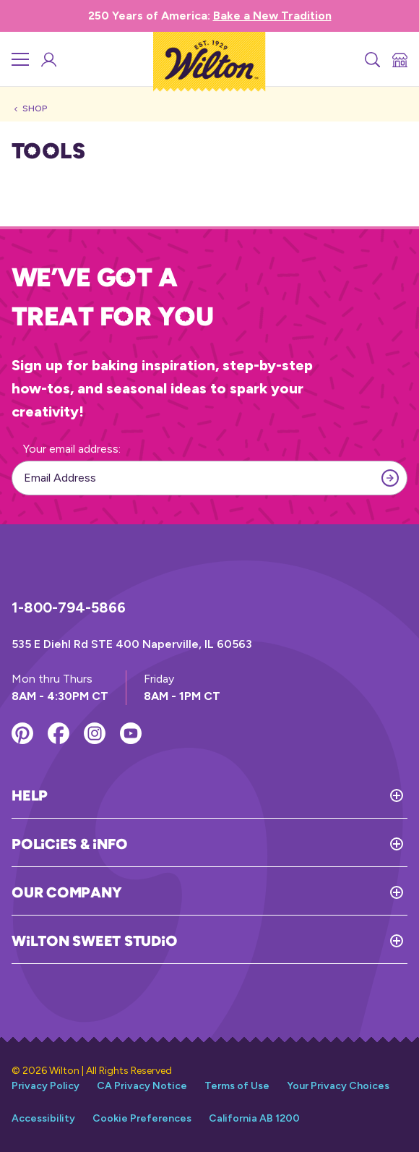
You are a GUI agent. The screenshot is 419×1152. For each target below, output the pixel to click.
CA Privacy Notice (142, 1086)
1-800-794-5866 (69, 607)
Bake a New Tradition (272, 15)
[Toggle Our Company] (264, 892)
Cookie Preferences (141, 1118)
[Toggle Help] (227, 795)
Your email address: (72, 449)
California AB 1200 (254, 1118)
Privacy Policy (45, 1086)
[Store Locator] (398, 59)
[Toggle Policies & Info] (267, 844)
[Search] (371, 59)
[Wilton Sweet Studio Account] (47, 59)
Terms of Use (236, 1086)
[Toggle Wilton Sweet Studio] (292, 941)
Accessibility (43, 1118)
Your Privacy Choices (338, 1086)
